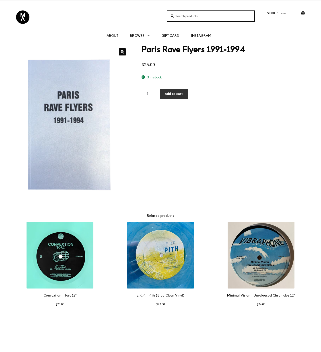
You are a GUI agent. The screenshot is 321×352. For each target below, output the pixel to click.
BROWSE (137, 36)
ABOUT (112, 36)
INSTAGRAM (201, 36)
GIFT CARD (170, 36)
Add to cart (174, 93)
